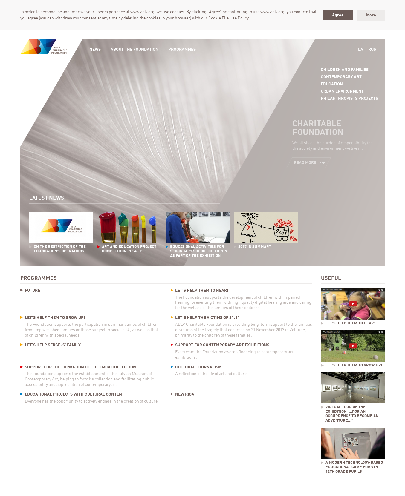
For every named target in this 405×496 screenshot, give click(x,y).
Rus (372, 49)
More (371, 15)
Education (332, 84)
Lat (361, 49)
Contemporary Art (341, 77)
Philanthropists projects (349, 98)
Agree (338, 15)
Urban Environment (342, 91)
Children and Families (345, 70)
